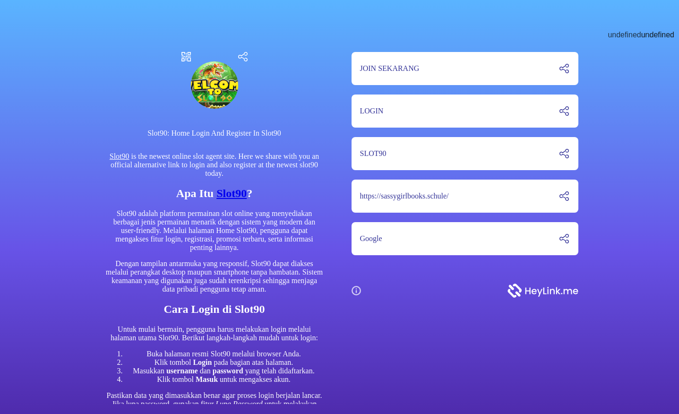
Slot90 (119, 156)
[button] (360, 290)
